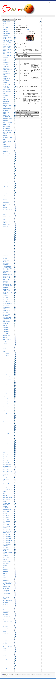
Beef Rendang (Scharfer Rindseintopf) (7, 69)
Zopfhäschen (5, 661)
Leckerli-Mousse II (6, 329)
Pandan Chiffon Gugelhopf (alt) (6, 432)
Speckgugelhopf (6, 557)
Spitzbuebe (5, 567)
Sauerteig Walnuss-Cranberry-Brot (7, 504)
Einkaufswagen (15, 16)
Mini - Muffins (5, 391)
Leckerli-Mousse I (6, 327)
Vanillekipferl (5, 604)
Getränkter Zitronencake (5, 182)
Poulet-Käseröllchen (7, 464)
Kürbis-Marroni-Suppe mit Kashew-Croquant (7, 318)
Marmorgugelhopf (6, 369)
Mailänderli (5, 343)
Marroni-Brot (5, 374)
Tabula (4, 575)
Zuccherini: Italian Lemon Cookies (6, 664)
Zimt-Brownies (6, 633)
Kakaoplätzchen (6, 279)
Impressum (46, 2)
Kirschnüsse (5, 297)
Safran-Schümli (6, 495)
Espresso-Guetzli (6, 153)
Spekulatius (5, 559)
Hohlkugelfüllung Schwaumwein (6, 252)
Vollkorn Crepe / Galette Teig (6, 612)
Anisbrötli (4, 25)
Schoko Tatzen (6, 519)
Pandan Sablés (6, 447)
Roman (27, 29)
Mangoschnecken (6, 365)
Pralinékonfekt (5, 469)
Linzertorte (5, 337)
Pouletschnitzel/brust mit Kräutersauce (7, 467)
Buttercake (5, 97)
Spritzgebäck (5, 569)
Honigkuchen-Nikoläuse (5, 258)
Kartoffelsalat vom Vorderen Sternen (6, 290)
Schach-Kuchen (6, 511)
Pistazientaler (5, 456)
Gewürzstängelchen (7, 184)
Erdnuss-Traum (6, 148)
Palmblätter (5, 428)
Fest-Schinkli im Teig (7, 159)
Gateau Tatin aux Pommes (6, 179)
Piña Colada (5, 458)
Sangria (4, 501)
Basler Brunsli (5, 64)
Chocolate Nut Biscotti (7, 118)
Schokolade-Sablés (7, 534)
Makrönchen (5, 345)
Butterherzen (5, 99)
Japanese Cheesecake (7, 274)
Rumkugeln (5, 485)
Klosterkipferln (5, 299)
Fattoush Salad (6, 157)
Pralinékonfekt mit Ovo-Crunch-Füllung (7, 472)
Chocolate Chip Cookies (6, 113)
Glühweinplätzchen (6, 193)
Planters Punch (6, 462)
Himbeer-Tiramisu (6, 238)
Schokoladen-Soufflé (7, 538)
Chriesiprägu (5, 120)
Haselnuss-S (5, 226)
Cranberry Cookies (6, 128)
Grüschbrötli (5, 211)
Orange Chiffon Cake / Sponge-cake (7, 420)
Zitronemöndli (5, 652)
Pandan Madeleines (7, 445)
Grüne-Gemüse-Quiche (7, 209)
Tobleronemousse (6, 586)
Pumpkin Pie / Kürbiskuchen (5, 475)
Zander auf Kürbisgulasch (5, 631)
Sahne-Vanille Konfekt (7, 497)
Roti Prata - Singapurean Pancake (7, 483)
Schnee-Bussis (6, 515)
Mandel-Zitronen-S (6, 353)
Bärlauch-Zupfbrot (6, 101)
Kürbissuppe (5, 323)
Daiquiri (4, 139)
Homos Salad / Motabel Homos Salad (7, 255)
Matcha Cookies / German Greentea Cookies (6, 386)
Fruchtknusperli (6, 176)
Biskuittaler (5, 82)
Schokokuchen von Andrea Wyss (6, 527)
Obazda (4, 418)
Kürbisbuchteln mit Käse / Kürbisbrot (6, 321)
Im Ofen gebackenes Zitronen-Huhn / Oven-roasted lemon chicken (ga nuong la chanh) (7, 268)
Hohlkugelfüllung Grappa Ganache (6, 249)
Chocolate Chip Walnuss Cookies (6, 116)
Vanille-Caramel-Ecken (7, 600)
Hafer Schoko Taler (6, 216)
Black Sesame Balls (7, 84)
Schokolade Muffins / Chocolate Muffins (7, 532)
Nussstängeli (5, 416)
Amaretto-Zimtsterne (7, 21)
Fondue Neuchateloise (7, 169)
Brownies (4, 93)
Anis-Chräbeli (5, 23)
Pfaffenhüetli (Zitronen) (7, 450)
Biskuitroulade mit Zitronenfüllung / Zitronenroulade (6, 79)
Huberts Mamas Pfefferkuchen (6, 264)
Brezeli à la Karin (6, 89)
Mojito (4, 394)
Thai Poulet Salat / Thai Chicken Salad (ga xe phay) (7, 583)
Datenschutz (51, 2)
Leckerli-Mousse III (6, 331)
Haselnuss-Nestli (6, 224)
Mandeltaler (5, 361)
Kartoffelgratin (5, 287)
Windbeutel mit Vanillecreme (6, 626)
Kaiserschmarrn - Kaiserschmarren (6, 277)
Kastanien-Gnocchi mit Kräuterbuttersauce (7, 293)
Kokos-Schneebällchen (7, 303)
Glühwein (5, 188)
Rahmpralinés (5, 477)
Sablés (4, 493)
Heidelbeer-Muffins (6, 232)
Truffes (4, 595)
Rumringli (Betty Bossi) (7, 489)
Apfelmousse (5, 35)
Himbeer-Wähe (6, 240)
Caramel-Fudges (6, 103)
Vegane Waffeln (6, 606)
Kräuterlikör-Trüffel (6, 310)
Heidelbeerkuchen (6, 234)
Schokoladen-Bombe (7, 536)
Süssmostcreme (6, 573)
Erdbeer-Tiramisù (6, 146)
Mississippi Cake (6, 392)
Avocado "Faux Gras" (7, 55)
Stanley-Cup (5, 571)
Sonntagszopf (5, 555)
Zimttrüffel (5, 650)
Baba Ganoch (5, 57)
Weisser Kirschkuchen (7, 623)
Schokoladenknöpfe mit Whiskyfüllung (7, 545)
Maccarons (5, 341)
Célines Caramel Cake (7, 137)
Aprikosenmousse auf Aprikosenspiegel (7, 47)
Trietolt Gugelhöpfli (6, 593)
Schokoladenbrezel (6, 542)
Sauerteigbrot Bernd (7, 509)
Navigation (8, 16)
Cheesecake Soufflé (7, 108)
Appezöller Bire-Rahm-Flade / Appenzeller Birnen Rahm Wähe (7, 41)
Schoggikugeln (6, 517)
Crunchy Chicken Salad (7, 130)
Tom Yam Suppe (6, 588)
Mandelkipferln (6, 355)
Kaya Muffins (5, 295)
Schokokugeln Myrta (7, 529)
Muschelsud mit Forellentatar (6, 399)
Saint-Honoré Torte (6, 499)
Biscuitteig (5, 76)
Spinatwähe (5, 565)
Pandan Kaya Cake (7, 443)
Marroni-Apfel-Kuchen (7, 372)
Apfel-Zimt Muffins (6, 33)
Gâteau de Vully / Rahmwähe (6, 214)
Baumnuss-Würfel (6, 66)
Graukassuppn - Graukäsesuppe (6, 202)
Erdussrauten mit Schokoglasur (6, 151)
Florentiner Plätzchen (7, 161)
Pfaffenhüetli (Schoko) (7, 448)
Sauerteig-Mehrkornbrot (5, 507)
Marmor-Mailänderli (7, 367)
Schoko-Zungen (6, 524)
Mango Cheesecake (7, 363)
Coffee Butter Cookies (7, 122)
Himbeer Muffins (6, 236)
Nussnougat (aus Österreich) (6, 413)
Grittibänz (5, 207)
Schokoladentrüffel (6, 547)
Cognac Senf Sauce (7, 124)
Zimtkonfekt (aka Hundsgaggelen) (6, 640)
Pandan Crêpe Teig (7, 441)
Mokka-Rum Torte (6, 396)
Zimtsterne (5, 648)
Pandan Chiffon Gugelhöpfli (6, 435)
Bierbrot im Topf (6, 71)
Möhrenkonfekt (6, 401)
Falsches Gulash (6, 155)
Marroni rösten (6, 370)
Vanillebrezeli (5, 602)
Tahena (4, 577)
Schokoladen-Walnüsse (7, 540)
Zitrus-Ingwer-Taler (6, 659)
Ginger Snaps (5, 186)
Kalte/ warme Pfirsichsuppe (5, 282)
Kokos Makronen (6, 301)
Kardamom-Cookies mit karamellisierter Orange (7, 285)
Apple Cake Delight (7, 44)
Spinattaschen (5, 563)
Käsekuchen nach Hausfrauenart (6, 315)
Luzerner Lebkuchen (7, 339)
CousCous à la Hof (6, 126)
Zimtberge (5, 637)
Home (3, 16)
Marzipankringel (6, 382)
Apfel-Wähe (5, 29)
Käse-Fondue (5, 312)
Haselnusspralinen (6, 228)
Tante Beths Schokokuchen (6, 580)
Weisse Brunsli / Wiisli (7, 621)
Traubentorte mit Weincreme (6, 591)
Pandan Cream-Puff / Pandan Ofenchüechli (7, 438)
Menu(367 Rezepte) (29, 7)
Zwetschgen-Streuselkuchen (6, 669)
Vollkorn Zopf (5, 614)
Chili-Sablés (5, 110)
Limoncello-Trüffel (6, 335)
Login (25, 16)
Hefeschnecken (6, 230)
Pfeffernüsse (5, 452)
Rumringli (5, 487)
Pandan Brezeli (6, 430)
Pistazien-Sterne (6, 454)
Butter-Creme (5, 95)
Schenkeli (5, 513)
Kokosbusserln (6, 305)
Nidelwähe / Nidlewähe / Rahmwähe (7, 407)
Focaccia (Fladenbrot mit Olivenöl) (7, 164)
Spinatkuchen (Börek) (7, 561)
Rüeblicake (5, 491)
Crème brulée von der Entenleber (7, 133)
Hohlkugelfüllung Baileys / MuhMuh (6, 242)
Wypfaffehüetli (5, 628)
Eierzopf (4, 144)
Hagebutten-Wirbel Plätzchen (6, 222)
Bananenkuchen (6, 62)
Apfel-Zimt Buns (6, 31)
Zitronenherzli (5, 657)
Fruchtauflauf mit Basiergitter (6, 174)
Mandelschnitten (6, 359)
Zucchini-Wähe (6, 666)
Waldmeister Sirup (6, 616)
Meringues (5, 389)
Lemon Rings (5, 333)
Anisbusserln (5, 27)
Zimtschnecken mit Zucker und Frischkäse (7, 646)
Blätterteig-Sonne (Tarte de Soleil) (6, 87)
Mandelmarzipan (6, 357)
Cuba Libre (5, 135)
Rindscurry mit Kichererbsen (6, 480)
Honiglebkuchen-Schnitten (6, 261)
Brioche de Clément (7, 91)
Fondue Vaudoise (6, 171)
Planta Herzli (5, 460)
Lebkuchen (5, 325)
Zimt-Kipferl (5, 635)
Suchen (21, 16)
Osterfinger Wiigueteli (7, 426)
